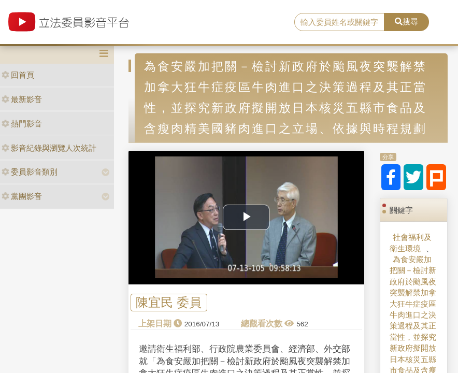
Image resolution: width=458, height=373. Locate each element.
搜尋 (406, 21)
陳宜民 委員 (169, 303)
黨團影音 (22, 196)
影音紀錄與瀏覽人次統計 (49, 148)
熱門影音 (22, 123)
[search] (339, 22)
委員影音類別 (30, 171)
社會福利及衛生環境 (411, 242)
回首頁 (18, 74)
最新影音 (22, 99)
